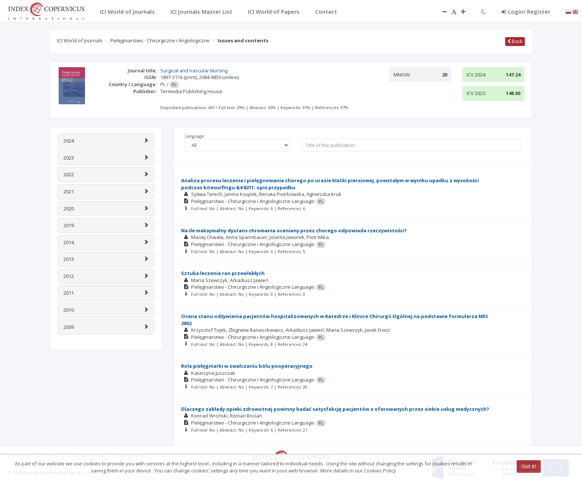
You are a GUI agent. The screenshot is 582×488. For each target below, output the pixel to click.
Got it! (528, 466)
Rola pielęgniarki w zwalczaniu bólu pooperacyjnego (247, 366)
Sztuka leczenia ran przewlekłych (223, 273)
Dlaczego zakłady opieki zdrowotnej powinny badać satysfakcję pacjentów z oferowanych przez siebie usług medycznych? (335, 409)
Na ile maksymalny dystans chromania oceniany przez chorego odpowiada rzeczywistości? (294, 230)
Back (515, 41)
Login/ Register (525, 11)
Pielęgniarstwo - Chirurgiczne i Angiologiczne (160, 40)
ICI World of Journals (79, 40)
